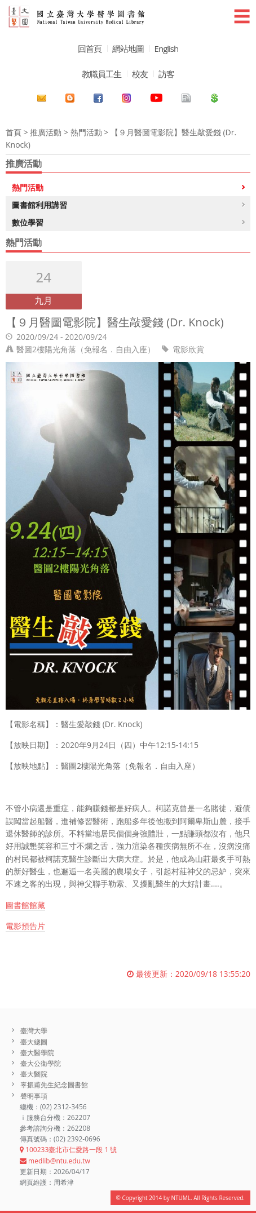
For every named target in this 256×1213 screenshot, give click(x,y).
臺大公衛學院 (40, 1063)
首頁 (13, 132)
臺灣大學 (33, 1030)
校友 (140, 73)
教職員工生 (101, 73)
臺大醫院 (33, 1074)
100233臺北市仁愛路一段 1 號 (68, 1149)
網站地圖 (128, 48)
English (167, 48)
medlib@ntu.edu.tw (55, 1161)
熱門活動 (86, 132)
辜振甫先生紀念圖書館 (54, 1085)
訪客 (166, 73)
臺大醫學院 (37, 1052)
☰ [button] (241, 16)
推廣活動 (45, 132)
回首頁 (89, 48)
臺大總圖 (33, 1042)
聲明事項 (33, 1096)
